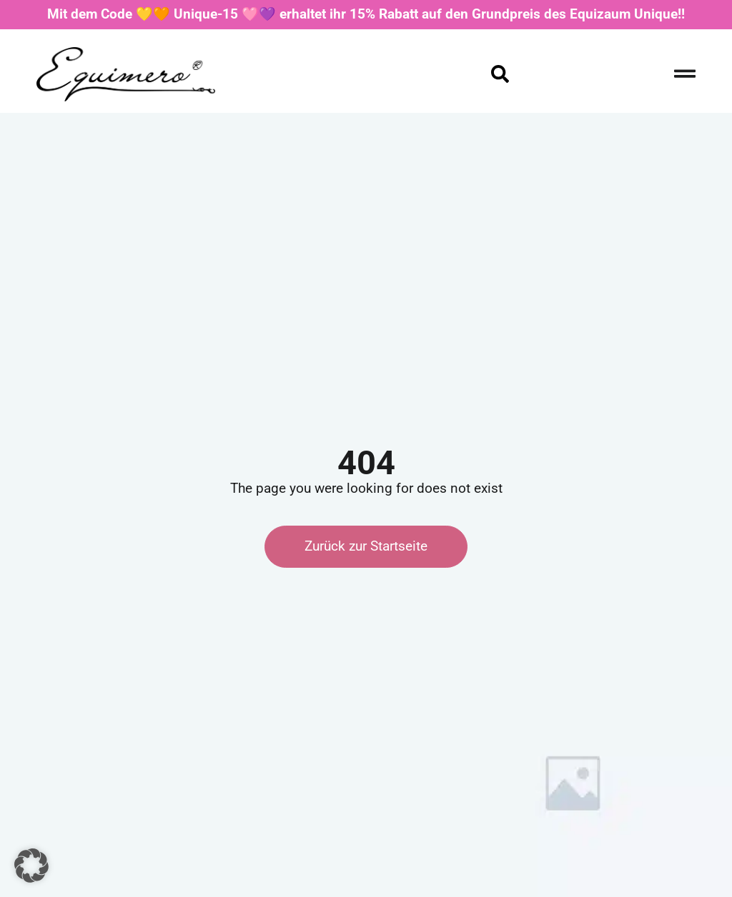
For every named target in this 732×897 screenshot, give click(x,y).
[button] (31, 865)
